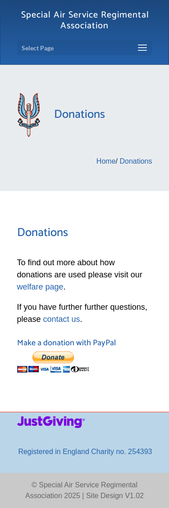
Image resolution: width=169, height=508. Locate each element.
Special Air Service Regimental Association (85, 20)
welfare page (40, 286)
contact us (61, 319)
